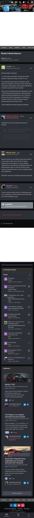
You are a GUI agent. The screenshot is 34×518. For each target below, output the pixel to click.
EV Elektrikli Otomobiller (14, 314)
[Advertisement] (17, 29)
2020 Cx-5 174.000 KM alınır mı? (16, 357)
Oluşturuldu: (13, 68)
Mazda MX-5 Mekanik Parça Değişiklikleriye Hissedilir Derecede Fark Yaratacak (15, 461)
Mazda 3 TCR (10, 384)
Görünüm (20, 508)
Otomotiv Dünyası (12, 289)
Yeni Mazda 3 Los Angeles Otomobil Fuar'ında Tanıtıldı (15, 416)
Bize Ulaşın (26, 508)
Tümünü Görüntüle (17, 493)
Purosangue (11, 278)
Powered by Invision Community (17, 512)
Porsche (10, 280)
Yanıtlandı (12, 118)
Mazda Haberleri (12, 386)
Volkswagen (11, 352)
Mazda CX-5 (11, 359)
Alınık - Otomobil (14, 60)
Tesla (9, 336)
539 (18, 152)
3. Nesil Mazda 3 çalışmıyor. (15, 306)
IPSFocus (13, 508)
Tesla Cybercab (12, 342)
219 (15, 186)
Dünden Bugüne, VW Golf (14, 350)
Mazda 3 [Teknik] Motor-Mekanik (16, 308)
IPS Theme (7, 508)
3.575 (22, 116)
